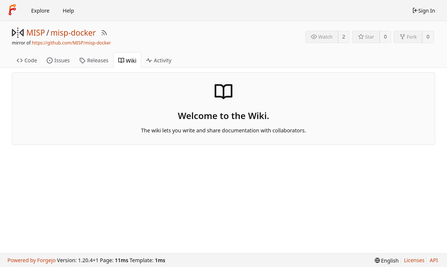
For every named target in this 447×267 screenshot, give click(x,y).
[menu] (387, 260)
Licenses (414, 260)
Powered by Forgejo (31, 260)
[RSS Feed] (104, 32)
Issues (58, 60)
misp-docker (73, 32)
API (434, 260)
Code (27, 60)
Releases (93, 60)
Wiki (127, 60)
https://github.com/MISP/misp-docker (71, 43)
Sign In (423, 10)
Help (68, 10)
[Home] (12, 10)
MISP (35, 32)
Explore (40, 10)
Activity (158, 60)
